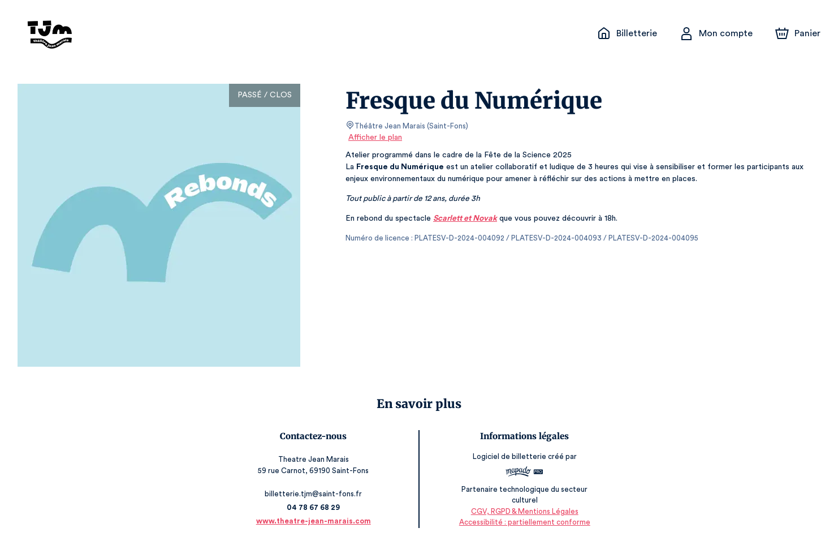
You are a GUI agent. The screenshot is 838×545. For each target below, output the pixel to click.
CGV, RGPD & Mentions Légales (523, 511)
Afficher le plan (374, 137)
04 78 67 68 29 (315, 507)
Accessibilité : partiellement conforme (523, 522)
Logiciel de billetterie (508, 457)
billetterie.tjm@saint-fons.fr (315, 494)
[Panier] (797, 33)
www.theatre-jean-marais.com (316, 521)
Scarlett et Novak (463, 218)
